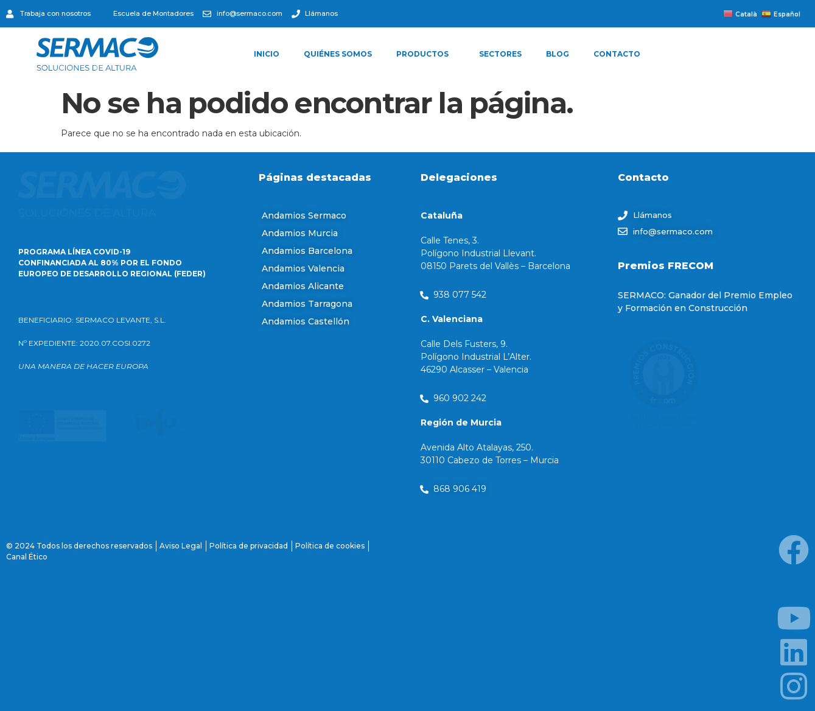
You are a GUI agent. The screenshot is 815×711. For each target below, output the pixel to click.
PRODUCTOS (425, 54)
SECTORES (500, 53)
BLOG (557, 53)
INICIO (266, 53)
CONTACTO (616, 53)
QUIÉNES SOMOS (338, 53)
